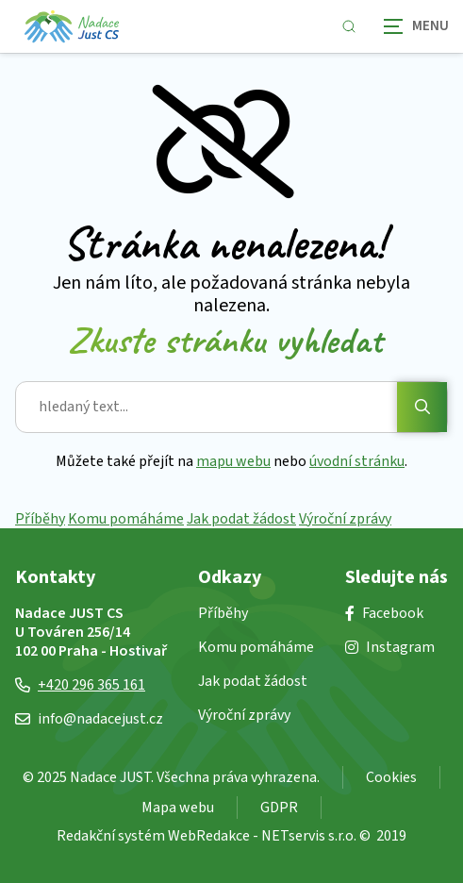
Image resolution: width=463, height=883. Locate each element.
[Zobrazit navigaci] (416, 26)
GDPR (279, 807)
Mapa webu (177, 807)
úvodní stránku (357, 461)
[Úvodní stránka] (71, 27)
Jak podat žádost (241, 518)
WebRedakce (209, 835)
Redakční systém (111, 835)
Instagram (390, 647)
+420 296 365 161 (80, 684)
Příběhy (40, 518)
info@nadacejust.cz (89, 718)
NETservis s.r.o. (308, 835)
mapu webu (233, 461)
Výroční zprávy (345, 518)
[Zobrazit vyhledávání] (348, 26)
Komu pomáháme (126, 518)
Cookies (391, 777)
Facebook (384, 613)
